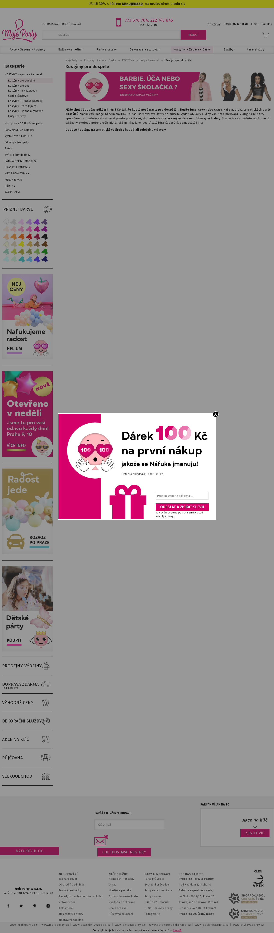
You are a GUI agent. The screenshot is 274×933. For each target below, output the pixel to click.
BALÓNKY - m (153, 902)
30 (141, 4)
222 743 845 (161, 20)
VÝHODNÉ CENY (27, 703)
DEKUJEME (130, 4)
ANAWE (177, 930)
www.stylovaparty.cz (248, 924)
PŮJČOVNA (27, 758)
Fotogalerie (152, 913)
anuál (165, 902)
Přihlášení (214, 24)
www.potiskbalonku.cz (212, 924)
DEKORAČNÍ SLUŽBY (27, 721)
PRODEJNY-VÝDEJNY (27, 666)
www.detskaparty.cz (130, 924)
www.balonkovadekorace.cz (170, 924)
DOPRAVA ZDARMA (27, 684)
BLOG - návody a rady (158, 908)
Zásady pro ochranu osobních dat (81, 896)
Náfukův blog (29, 851)
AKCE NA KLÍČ (27, 739)
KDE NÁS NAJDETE (191, 874)
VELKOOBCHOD (27, 776)
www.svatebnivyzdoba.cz (92, 924)
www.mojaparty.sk (55, 924)
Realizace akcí (118, 908)
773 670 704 (136, 20)
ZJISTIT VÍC (255, 833)
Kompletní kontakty (121, 878)
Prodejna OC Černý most (196, 913)
